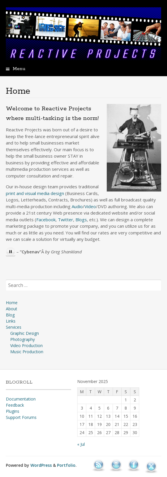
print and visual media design (35, 193)
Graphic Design (24, 333)
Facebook (46, 219)
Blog (10, 315)
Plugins (12, 411)
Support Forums (21, 417)
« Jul (81, 444)
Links (11, 321)
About (11, 308)
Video (90, 206)
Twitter (65, 219)
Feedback (15, 405)
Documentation (21, 399)
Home (12, 302)
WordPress (41, 465)
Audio (77, 206)
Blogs (81, 219)
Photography (22, 339)
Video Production (26, 345)
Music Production (26, 351)
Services (13, 327)
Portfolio (66, 465)
